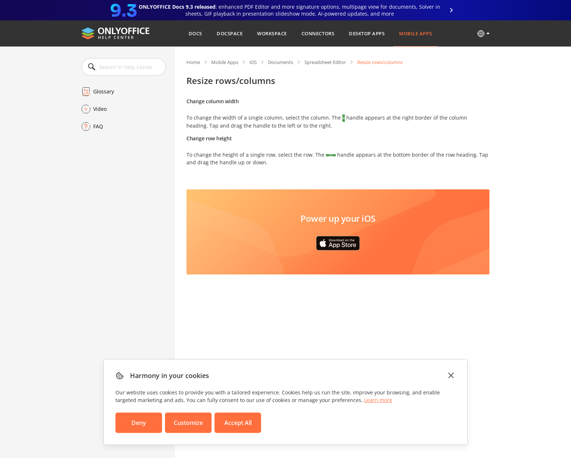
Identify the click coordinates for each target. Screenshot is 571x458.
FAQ (98, 126)
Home (193, 62)
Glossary (103, 91)
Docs (195, 33)
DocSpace (230, 33)
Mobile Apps (415, 33)
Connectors (318, 33)
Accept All (238, 423)
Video (100, 108)
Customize (188, 423)
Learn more (378, 400)
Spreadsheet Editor (325, 62)
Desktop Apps (367, 33)
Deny (138, 423)
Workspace (272, 33)
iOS (253, 62)
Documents (280, 62)
